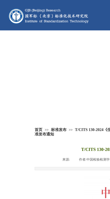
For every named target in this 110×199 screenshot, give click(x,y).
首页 (38, 130)
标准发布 (58, 130)
